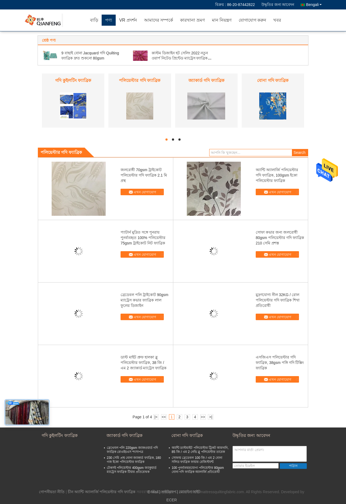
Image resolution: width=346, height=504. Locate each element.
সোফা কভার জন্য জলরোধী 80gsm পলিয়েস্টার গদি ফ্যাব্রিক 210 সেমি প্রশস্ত (280, 237)
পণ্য (108, 20)
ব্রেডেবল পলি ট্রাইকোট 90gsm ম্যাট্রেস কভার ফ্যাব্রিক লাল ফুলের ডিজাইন (144, 300)
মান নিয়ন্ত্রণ (222, 20)
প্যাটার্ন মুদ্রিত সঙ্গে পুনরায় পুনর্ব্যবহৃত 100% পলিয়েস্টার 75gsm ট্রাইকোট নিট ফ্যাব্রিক (143, 237)
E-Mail (153, 492)
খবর (277, 20)
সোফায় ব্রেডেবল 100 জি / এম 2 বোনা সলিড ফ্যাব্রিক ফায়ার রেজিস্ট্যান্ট (197, 460)
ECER (172, 500)
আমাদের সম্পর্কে (158, 20)
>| (210, 417)
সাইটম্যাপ (168, 492)
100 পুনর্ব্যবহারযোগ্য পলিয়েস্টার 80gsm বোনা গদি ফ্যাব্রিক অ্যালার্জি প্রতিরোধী (198, 470)
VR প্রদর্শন (128, 20)
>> (203, 417)
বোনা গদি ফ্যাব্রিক (272, 80)
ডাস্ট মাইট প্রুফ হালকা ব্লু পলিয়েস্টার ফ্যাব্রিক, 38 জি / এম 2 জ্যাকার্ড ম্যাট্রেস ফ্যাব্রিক (144, 362)
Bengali (314, 4)
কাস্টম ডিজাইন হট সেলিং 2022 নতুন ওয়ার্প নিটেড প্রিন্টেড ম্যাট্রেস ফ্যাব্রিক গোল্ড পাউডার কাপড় (180, 58)
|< (156, 417)
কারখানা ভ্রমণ (192, 20)
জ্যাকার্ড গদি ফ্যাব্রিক (206, 80)
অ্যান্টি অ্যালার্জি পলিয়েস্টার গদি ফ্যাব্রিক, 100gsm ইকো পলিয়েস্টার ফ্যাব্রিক (277, 175)
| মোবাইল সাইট (188, 492)
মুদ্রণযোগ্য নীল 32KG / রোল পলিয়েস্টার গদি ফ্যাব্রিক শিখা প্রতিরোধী (278, 300)
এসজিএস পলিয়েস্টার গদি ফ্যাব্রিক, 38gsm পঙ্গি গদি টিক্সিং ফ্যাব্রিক (280, 362)
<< (164, 417)
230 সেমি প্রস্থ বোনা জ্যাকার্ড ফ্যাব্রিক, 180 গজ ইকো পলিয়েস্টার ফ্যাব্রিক (134, 460)
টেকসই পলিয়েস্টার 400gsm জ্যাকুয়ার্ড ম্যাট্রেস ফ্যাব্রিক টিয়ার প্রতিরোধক (132, 470)
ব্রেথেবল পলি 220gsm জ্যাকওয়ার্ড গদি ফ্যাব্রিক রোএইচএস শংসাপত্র (132, 450)
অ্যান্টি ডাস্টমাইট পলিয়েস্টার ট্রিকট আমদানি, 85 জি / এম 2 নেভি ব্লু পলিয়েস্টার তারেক (200, 450)
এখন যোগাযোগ (145, 192)
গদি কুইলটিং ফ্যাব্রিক (73, 80)
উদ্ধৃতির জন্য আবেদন (277, 4)
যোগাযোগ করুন (252, 20)
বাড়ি (94, 20)
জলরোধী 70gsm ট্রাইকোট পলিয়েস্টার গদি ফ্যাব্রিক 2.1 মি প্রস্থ (144, 175)
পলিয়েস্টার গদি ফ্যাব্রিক (139, 80)
